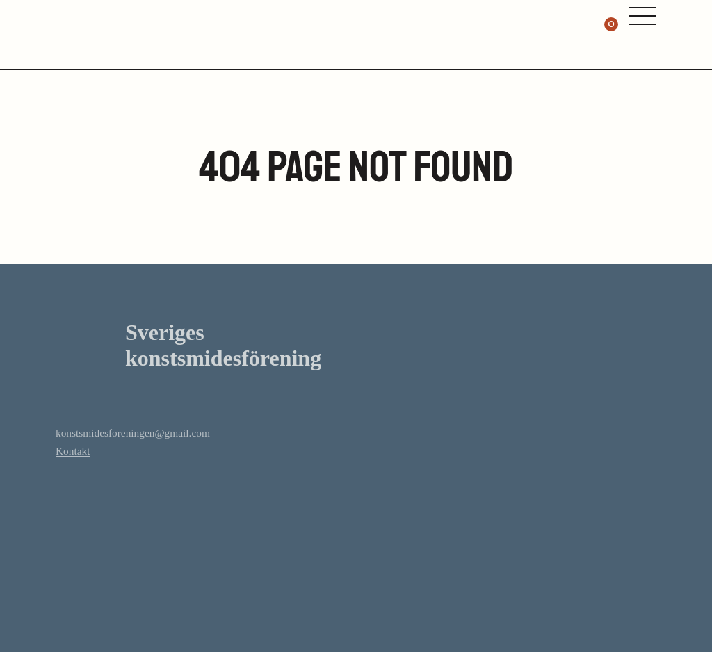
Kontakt (73, 451)
